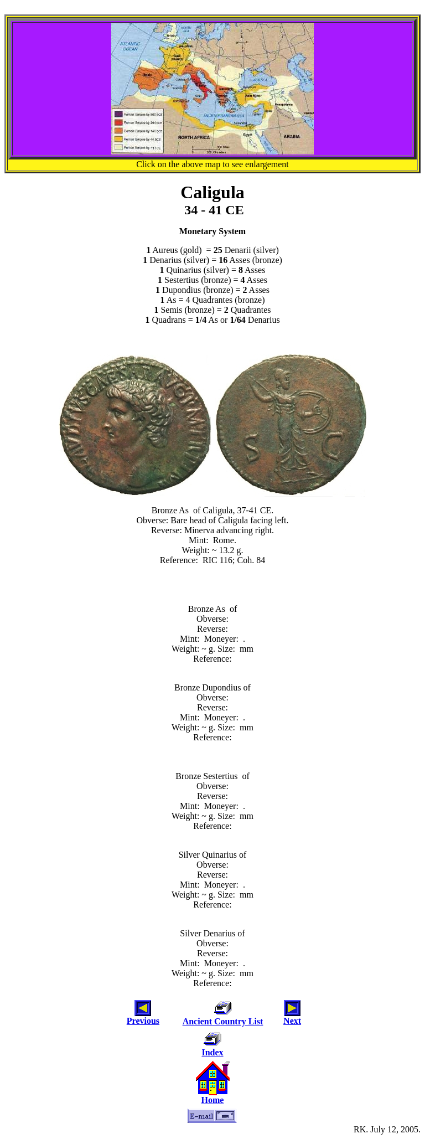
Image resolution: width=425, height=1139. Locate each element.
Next (292, 1020)
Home (212, 1100)
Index (212, 1052)
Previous (143, 1020)
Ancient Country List (223, 1021)
